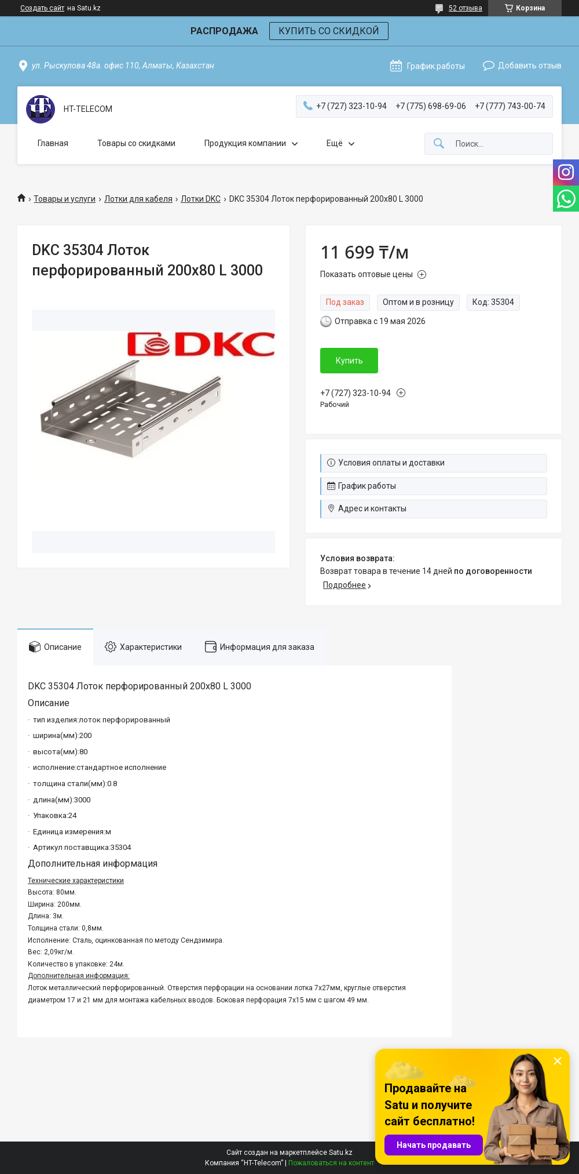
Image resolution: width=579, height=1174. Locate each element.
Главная (53, 143)
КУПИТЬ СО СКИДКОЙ (328, 31)
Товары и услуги (65, 198)
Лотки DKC (201, 198)
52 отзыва (465, 8)
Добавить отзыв (530, 65)
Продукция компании (245, 143)
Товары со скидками (136, 143)
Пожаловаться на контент (331, 1163)
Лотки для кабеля (138, 198)
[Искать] (439, 144)
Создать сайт (42, 8)
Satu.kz (341, 1152)
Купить (349, 360)
